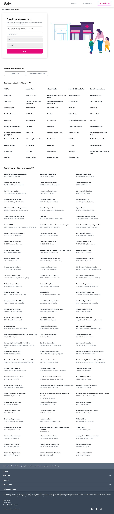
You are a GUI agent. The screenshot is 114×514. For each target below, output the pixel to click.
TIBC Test (29, 151)
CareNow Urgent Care (92, 175)
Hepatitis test (30, 120)
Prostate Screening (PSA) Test (98, 134)
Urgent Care (14, 74)
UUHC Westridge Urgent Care (20, 234)
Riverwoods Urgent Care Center (92, 412)
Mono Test (29, 133)
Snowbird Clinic (20, 327)
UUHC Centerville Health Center (20, 395)
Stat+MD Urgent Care (20, 260)
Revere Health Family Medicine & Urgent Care (20, 361)
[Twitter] (96, 509)
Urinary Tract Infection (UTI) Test (99, 152)
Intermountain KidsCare (20, 184)
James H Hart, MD (56, 285)
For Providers (87, 3)
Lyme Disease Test (96, 126)
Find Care (7, 9)
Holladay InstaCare (92, 200)
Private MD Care (20, 226)
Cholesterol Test (95, 95)
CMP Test (7, 101)
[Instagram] (101, 509)
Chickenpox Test (74, 95)
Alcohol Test (30, 89)
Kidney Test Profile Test (12, 126)
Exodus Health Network (92, 310)
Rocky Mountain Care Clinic (20, 302)
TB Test (71, 145)
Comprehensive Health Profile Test (55, 102)
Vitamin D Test (73, 158)
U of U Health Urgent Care (92, 276)
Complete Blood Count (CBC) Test (33, 102)
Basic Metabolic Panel (97, 89)
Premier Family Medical (20, 369)
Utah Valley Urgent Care (56, 336)
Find (24, 51)
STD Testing (30, 145)
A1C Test (7, 89)
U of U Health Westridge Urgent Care (92, 226)
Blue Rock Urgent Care (20, 420)
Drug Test (93, 108)
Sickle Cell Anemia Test (98, 139)
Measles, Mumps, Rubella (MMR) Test (12, 134)
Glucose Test (94, 114)
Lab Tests (29, 126)
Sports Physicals (9, 145)
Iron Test (93, 120)
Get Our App (7, 484)
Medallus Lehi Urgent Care (20, 319)
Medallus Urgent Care (92, 184)
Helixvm (56, 217)
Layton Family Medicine (92, 454)
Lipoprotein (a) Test (75, 126)
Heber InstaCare (56, 420)
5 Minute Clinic (92, 420)
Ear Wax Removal (10, 114)
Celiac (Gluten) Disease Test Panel (56, 96)
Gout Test (7, 120)
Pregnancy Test (74, 133)
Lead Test (50, 126)
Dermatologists (9, 108)
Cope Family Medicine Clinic (20, 378)
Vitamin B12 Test (52, 158)
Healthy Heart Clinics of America (92, 437)
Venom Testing (31, 158)
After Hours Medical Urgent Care (20, 209)
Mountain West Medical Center (92, 386)
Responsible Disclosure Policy (10, 505)
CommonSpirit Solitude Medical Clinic (20, 345)
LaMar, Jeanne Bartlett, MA (56, 445)
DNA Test (72, 108)
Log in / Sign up (104, 3)
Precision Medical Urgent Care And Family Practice (56, 429)
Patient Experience (9, 489)
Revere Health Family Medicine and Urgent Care (20, 336)
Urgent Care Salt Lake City (56, 276)
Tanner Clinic (92, 428)
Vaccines (7, 158)
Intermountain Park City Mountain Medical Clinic (56, 386)
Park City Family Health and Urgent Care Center (92, 395)
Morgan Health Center (20, 445)
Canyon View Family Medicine (56, 454)
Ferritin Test (30, 114)
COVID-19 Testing (96, 101)
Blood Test (7, 95)
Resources (6, 475)
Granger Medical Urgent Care (56, 260)
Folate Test (72, 114)
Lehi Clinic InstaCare (56, 319)
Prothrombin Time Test (12, 139)
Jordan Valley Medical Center (20, 217)
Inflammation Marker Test (77, 120)
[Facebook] (92, 509)
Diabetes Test (30, 108)
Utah (12, 9)
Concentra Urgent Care (56, 175)
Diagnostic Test (52, 108)
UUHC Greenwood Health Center (20, 175)
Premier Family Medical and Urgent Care (92, 352)
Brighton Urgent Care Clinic (56, 352)
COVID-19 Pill (73, 101)
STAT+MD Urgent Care (92, 378)
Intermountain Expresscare (92, 293)
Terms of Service (7, 502)
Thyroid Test (8, 151)
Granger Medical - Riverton (92, 260)
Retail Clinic (51, 139)
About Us (6, 480)
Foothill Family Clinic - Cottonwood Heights (56, 226)
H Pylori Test (51, 120)
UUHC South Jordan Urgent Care (92, 268)
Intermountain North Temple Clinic (56, 310)
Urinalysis (72, 151)
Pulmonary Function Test (34, 139)
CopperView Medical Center (92, 217)
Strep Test (50, 145)
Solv (3, 9)
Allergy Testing (52, 89)
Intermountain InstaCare (56, 184)
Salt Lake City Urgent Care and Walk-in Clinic (56, 251)
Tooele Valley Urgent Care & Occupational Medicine (56, 396)
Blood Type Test (31, 95)
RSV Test (72, 139)
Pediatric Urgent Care (37, 74)
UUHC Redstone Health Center (56, 378)
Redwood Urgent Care (20, 285)
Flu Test (49, 114)
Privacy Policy (6, 500)
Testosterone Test (96, 145)
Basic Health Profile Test (77, 89)
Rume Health (56, 293)
